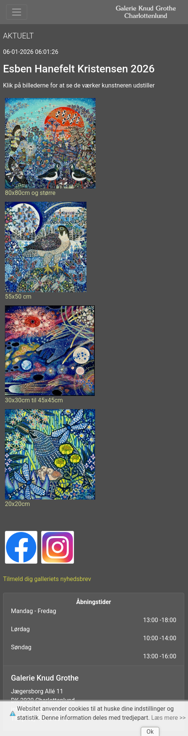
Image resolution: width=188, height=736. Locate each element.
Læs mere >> (168, 717)
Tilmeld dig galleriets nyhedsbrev (47, 579)
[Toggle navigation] (16, 12)
